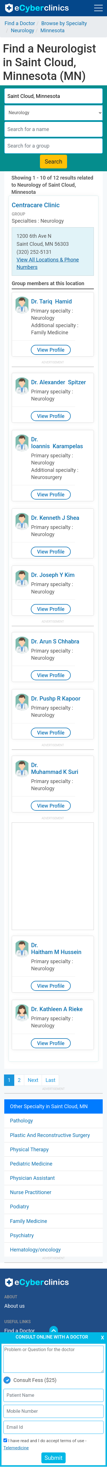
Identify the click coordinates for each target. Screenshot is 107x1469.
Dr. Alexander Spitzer (58, 382)
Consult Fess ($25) (29, 1380)
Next (33, 1080)
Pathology (21, 1121)
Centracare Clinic (36, 205)
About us (14, 1306)
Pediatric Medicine (31, 1164)
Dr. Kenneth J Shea (55, 517)
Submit (53, 1457)
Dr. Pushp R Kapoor (55, 698)
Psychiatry (22, 1235)
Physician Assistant (32, 1178)
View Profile (50, 350)
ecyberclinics (37, 8)
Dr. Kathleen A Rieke (57, 1009)
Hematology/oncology (35, 1250)
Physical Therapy (29, 1149)
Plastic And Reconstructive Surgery (50, 1135)
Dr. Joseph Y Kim (52, 574)
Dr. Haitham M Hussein (56, 948)
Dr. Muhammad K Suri (54, 768)
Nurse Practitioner (30, 1192)
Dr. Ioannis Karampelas (57, 443)
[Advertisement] (53, 876)
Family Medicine (28, 1221)
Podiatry (19, 1207)
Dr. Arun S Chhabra (55, 641)
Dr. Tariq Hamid (51, 301)
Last (50, 1080)
